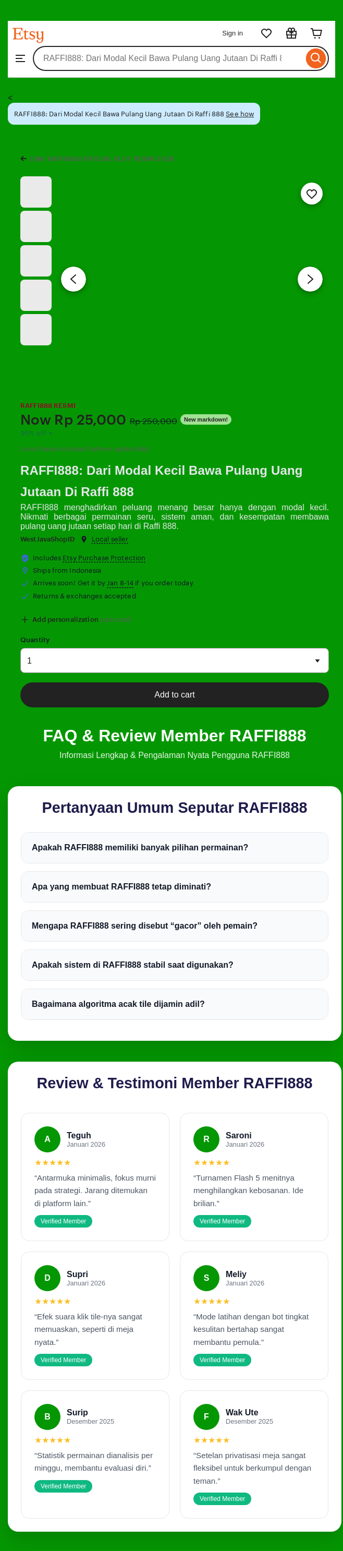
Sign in (232, 33)
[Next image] (310, 279)
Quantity (35, 640)
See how (240, 114)
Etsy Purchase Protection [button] (104, 558)
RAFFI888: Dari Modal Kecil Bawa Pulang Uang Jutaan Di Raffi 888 (161, 481)
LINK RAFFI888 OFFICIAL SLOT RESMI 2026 (102, 159)
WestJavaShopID (47, 539)
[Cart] (316, 33)
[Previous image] (73, 279)
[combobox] (168, 58)
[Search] (316, 58)
